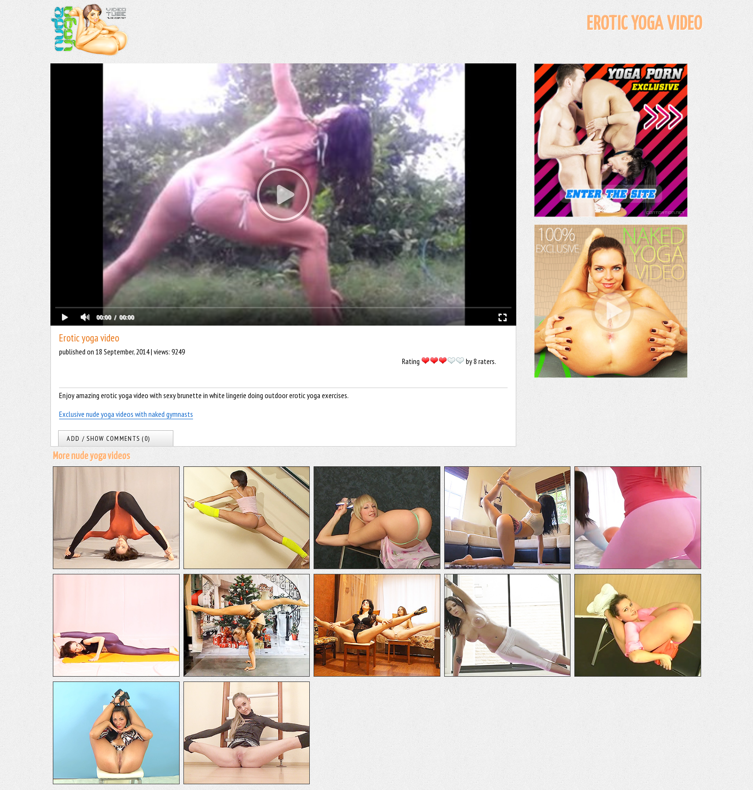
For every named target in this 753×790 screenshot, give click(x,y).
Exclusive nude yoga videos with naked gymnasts (126, 414)
